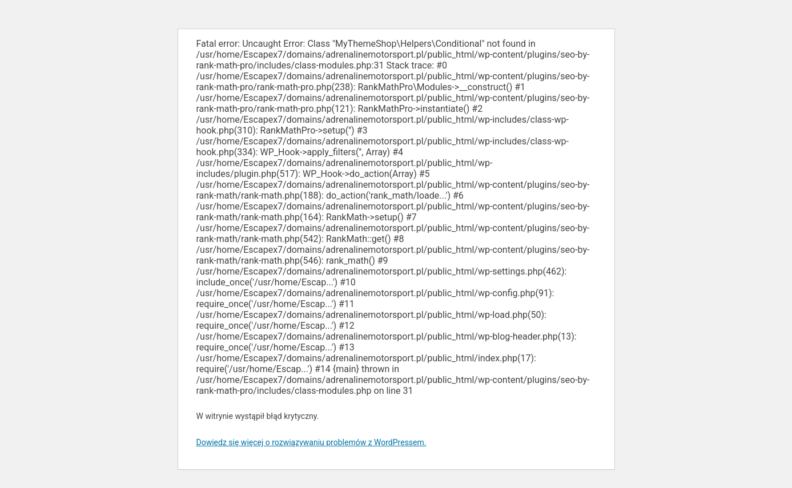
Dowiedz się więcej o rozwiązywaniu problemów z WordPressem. (311, 442)
